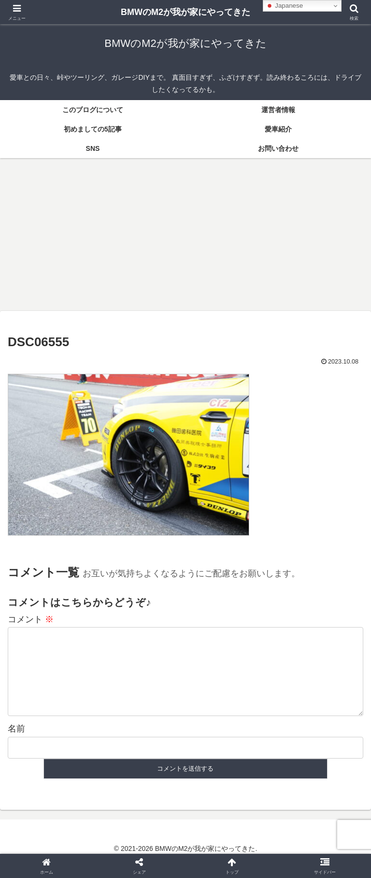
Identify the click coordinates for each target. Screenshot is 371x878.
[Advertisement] (185, 237)
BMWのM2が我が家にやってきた (185, 12)
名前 (16, 744)
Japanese (284, 6)
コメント (31, 619)
